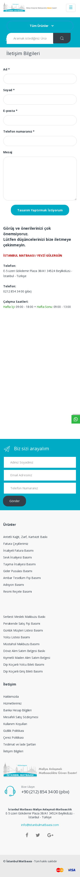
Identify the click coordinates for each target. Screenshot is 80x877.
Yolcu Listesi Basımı (16, 637)
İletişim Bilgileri (13, 751)
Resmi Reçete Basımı (17, 591)
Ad (6, 69)
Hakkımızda (11, 696)
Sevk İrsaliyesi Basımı (17, 557)
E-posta (10, 111)
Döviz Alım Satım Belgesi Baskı (24, 651)
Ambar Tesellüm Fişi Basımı (22, 578)
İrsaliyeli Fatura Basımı (18, 550)
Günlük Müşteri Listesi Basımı (23, 630)
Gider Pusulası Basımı (17, 571)
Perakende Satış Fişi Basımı (21, 623)
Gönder (14, 501)
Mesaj (7, 152)
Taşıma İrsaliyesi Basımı (19, 564)
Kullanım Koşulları (15, 724)
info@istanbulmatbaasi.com (40, 825)
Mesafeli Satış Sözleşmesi (20, 717)
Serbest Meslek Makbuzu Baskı (24, 617)
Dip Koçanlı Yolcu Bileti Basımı (23, 664)
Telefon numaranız (19, 131)
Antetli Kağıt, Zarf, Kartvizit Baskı (25, 537)
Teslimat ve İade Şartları (19, 744)
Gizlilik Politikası (13, 731)
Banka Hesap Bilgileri (17, 710)
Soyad (9, 90)
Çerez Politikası (13, 737)
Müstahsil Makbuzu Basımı (21, 644)
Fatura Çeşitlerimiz (15, 544)
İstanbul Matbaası (19, 861)
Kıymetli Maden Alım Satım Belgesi (26, 658)
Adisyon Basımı (13, 585)
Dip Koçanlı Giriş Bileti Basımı (23, 671)
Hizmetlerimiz (12, 703)
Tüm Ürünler (39, 26)
